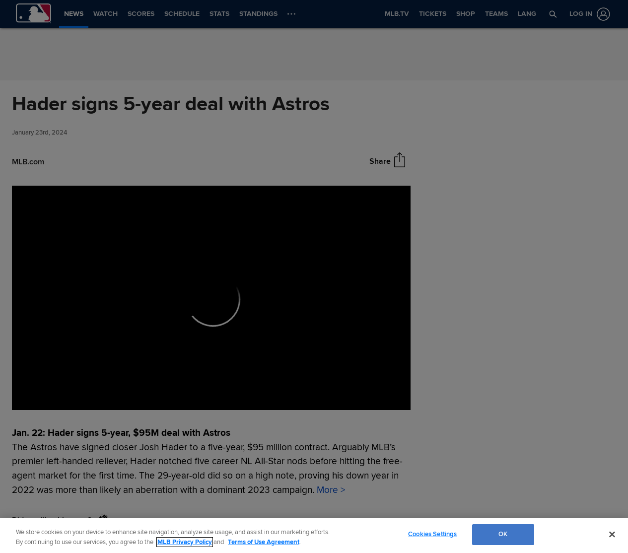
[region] (314, 535)
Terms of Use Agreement (263, 542)
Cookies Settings (432, 534)
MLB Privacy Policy (184, 542)
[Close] (612, 534)
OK (502, 534)
